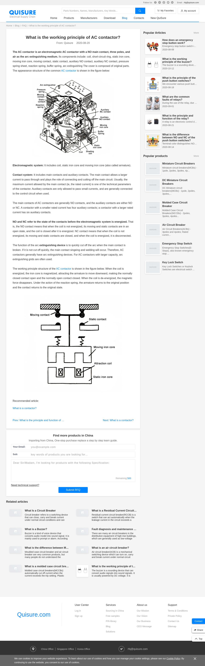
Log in (78, 610)
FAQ (24, 25)
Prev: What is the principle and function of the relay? (43, 420)
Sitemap (172, 626)
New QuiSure (158, 18)
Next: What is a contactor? (118, 420)
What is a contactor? (25, 408)
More (196, 32)
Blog (124, 18)
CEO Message (144, 626)
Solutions (110, 631)
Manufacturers (89, 18)
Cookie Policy (173, 658)
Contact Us (173, 621)
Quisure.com (33, 614)
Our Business (144, 621)
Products (69, 18)
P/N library (111, 621)
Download (109, 18)
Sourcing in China (115, 610)
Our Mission (143, 610)
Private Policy (175, 616)
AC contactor (68, 70)
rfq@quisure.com (191, 2)
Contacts (139, 18)
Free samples (113, 616)
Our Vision (142, 616)
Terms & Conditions (178, 610)
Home (53, 18)
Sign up (78, 616)
